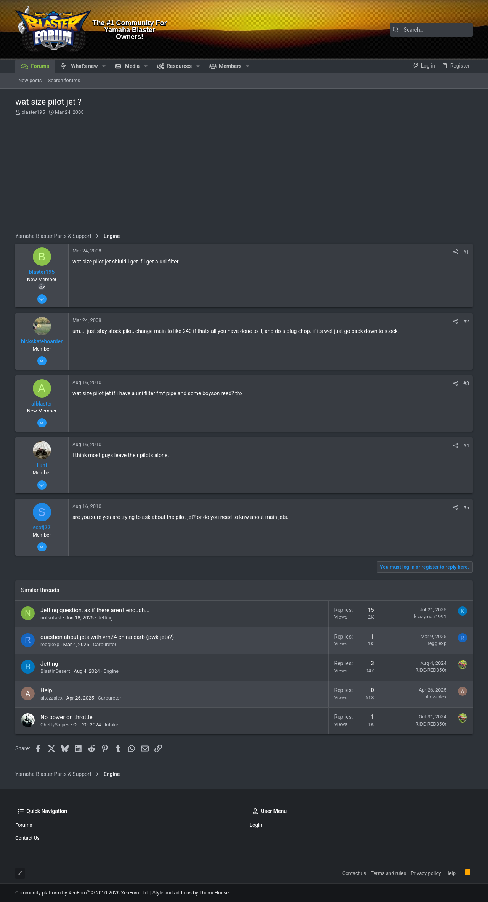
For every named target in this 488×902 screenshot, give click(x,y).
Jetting (105, 618)
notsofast (51, 618)
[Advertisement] (244, 175)
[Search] (425, 30)
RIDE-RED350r (431, 670)
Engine (111, 671)
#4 (466, 445)
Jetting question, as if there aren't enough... (94, 610)
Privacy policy (426, 873)
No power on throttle (66, 717)
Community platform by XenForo (82, 893)
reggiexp (49, 644)
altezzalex (51, 698)
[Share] (455, 251)
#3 (466, 383)
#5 (466, 507)
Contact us (27, 838)
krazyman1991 (430, 616)
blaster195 (33, 112)
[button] (104, 66)
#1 (466, 252)
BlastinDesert (55, 671)
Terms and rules (388, 873)
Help (46, 690)
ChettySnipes (54, 724)
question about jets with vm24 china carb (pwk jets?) (107, 637)
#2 (466, 321)
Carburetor (105, 644)
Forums (23, 825)
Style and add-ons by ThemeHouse (190, 893)
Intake (111, 724)
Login (256, 825)
